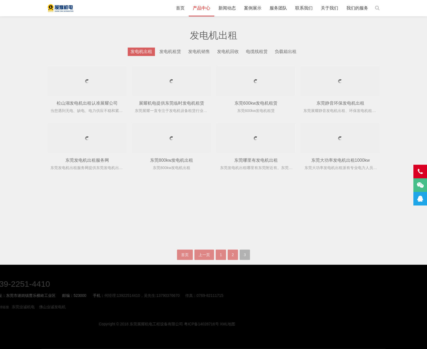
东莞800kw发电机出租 (171, 160)
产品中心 (201, 8)
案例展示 (252, 8)
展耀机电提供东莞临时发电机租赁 (171, 103)
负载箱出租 (286, 51)
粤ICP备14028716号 (325, 324)
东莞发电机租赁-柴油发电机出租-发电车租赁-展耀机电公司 (60, 8)
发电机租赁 (170, 51)
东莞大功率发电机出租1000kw (340, 160)
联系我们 (304, 8)
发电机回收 (228, 51)
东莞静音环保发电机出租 (340, 103)
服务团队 (278, 8)
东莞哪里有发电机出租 (256, 160)
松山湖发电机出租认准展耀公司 (87, 103)
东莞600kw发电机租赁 (255, 103)
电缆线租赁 (257, 51)
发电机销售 (199, 51)
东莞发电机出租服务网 (87, 160)
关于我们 (329, 8)
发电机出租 (141, 51)
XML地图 (352, 324)
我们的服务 (357, 8)
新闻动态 (227, 8)
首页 (180, 8)
